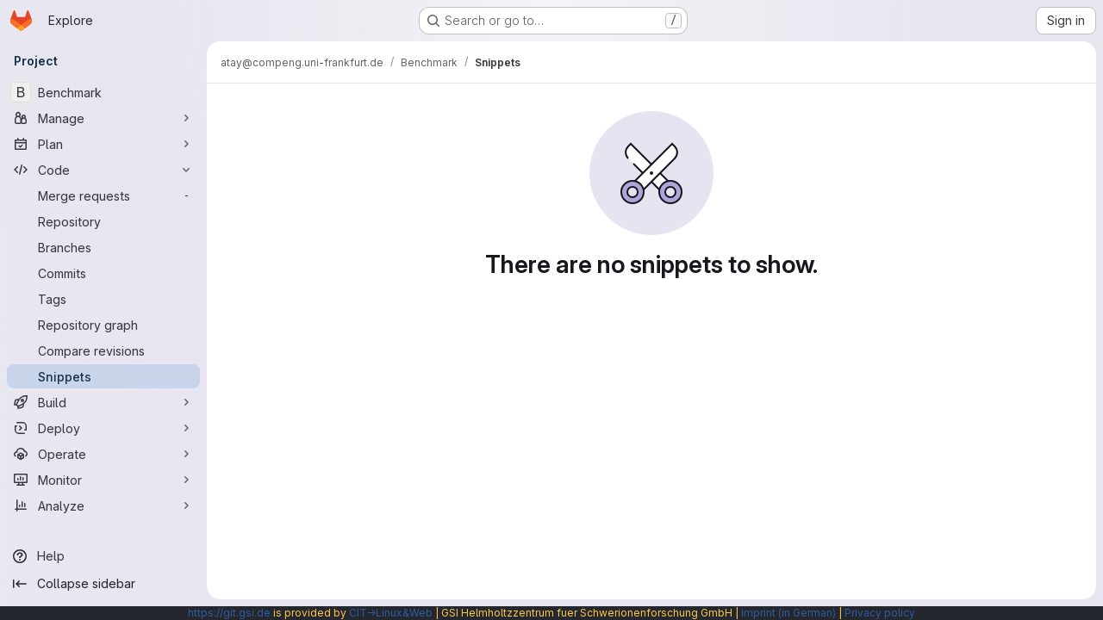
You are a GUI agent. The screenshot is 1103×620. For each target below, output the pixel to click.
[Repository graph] (103, 325)
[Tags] (103, 299)
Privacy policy (879, 612)
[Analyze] (103, 505)
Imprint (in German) (788, 612)
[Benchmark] (103, 92)
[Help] (103, 556)
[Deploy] (103, 428)
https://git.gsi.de (229, 612)
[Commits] (103, 273)
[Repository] (103, 221)
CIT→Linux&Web (391, 612)
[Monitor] (103, 480)
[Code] (103, 170)
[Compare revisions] (103, 350)
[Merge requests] (103, 195)
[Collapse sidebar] (103, 584)
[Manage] (103, 118)
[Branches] (103, 247)
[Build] (103, 402)
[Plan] (103, 144)
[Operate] (103, 454)
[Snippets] (103, 376)
